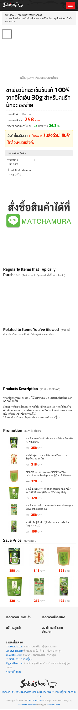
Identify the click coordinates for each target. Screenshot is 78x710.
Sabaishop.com (36, 700)
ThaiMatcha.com (14, 646)
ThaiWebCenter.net (27, 704)
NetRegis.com (53, 704)
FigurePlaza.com (14, 663)
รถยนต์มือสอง (13, 671)
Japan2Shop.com (14, 650)
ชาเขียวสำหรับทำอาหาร (30, 15)
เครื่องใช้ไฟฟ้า (47, 692)
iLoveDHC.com (14, 654)
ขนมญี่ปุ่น (61, 692)
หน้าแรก (9, 15)
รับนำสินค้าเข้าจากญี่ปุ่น (19, 659)
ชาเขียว (16, 692)
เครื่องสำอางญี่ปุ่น (30, 692)
